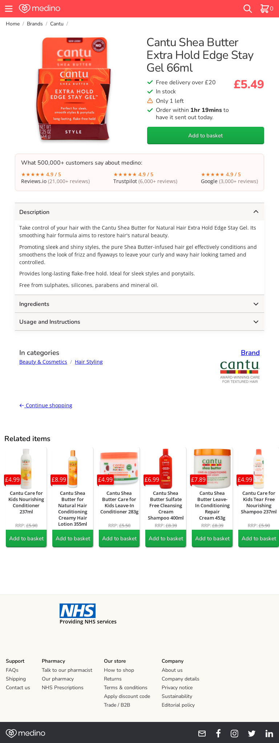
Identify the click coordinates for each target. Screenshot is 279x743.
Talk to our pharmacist (67, 670)
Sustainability (177, 696)
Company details (180, 678)
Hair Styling (89, 361)
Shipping (16, 678)
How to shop (119, 670)
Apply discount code (127, 696)
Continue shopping (45, 405)
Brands (35, 23)
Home (13, 23)
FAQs (12, 670)
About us (172, 670)
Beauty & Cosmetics (43, 361)
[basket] (267, 9)
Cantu (57, 23)
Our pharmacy (58, 678)
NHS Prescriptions (63, 687)
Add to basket (205, 135)
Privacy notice (177, 687)
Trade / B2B (117, 705)
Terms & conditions (125, 687)
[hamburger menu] (8, 9)
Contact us (18, 687)
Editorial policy (178, 705)
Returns (113, 678)
